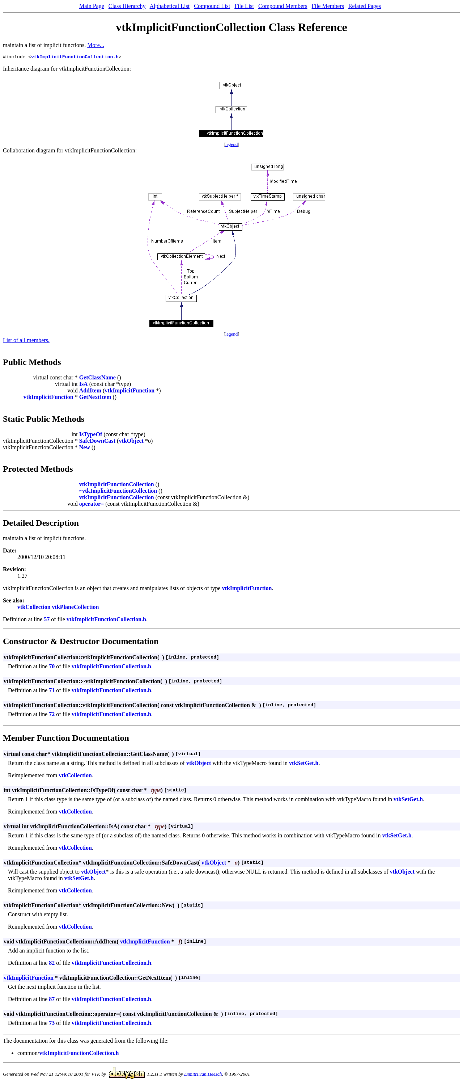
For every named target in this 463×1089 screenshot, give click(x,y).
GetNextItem (95, 398)
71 (52, 691)
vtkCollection (34, 608)
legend (231, 145)
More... (95, 45)
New (84, 448)
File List (244, 6)
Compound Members (282, 6)
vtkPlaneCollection (75, 608)
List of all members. (26, 341)
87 (52, 1000)
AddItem (90, 391)
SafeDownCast (97, 442)
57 (47, 620)
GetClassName (97, 378)
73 (52, 1024)
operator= (91, 505)
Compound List (212, 6)
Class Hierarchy (127, 6)
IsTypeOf (90, 435)
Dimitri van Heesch (203, 1074)
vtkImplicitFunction (129, 391)
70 (52, 667)
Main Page (91, 6)
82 (52, 964)
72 (52, 715)
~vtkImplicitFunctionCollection (118, 492)
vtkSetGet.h (303, 764)
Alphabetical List (170, 6)
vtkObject (131, 442)
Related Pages (364, 6)
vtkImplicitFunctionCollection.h (75, 57)
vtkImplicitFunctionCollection (116, 485)
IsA (83, 385)
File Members (328, 6)
